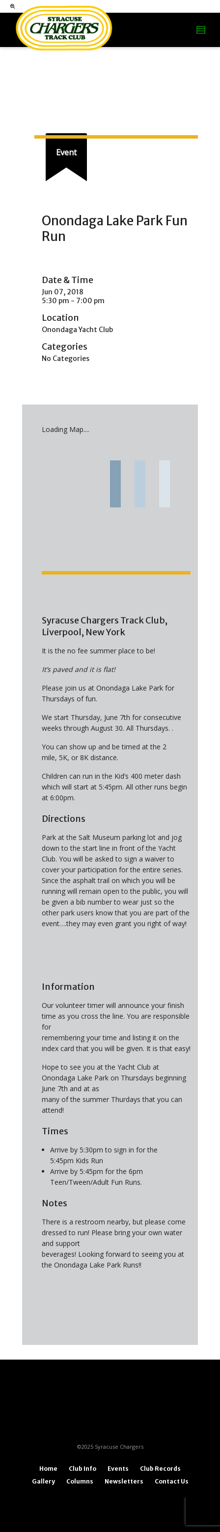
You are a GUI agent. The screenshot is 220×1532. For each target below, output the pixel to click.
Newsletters (124, 1481)
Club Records (160, 1468)
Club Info (82, 1468)
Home (48, 1468)
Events (118, 1468)
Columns (79, 1481)
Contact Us (172, 1481)
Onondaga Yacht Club (77, 329)
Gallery (43, 1481)
